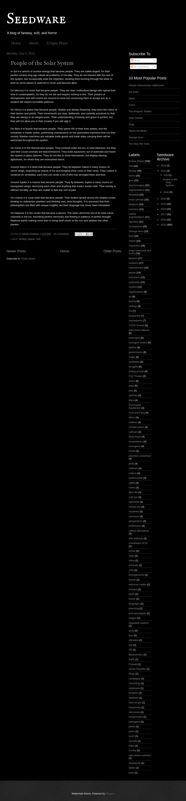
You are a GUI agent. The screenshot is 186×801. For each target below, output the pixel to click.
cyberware (134, 282)
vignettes (133, 221)
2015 (164, 224)
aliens (132, 417)
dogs (131, 385)
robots (132, 240)
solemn (133, 473)
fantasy (23, 239)
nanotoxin (134, 516)
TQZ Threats (135, 376)
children (133, 422)
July (165, 175)
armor (132, 381)
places (31, 239)
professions (135, 525)
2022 (164, 165)
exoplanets (134, 315)
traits (131, 772)
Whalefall (134, 194)
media (132, 451)
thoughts (133, 366)
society (132, 750)
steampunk (135, 763)
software (133, 468)
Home (16, 43)
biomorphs (134, 337)
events (132, 579)
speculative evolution (140, 755)
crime (132, 560)
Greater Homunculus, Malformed (146, 85)
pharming (134, 608)
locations (133, 263)
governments (136, 352)
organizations (136, 291)
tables (132, 767)
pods (131, 463)
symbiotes (134, 361)
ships (131, 745)
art (130, 296)
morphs (133, 286)
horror (132, 175)
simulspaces (135, 226)
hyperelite (134, 501)
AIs (130, 310)
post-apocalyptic (137, 613)
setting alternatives (139, 530)
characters (134, 245)
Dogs (131, 124)
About (34, 43)
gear (131, 180)
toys (131, 635)
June (166, 192)
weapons (133, 204)
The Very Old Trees (139, 143)
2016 (164, 219)
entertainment (136, 267)
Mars (131, 400)
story (131, 630)
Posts (135, 60)
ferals (132, 594)
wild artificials (136, 538)
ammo (132, 550)
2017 (164, 214)
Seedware (36, 19)
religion (133, 618)
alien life (133, 492)
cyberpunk (134, 688)
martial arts (135, 506)
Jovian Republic (137, 669)
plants (132, 726)
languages (134, 603)
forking (132, 301)
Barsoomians (136, 654)
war (131, 645)
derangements (136, 574)
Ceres (132, 487)
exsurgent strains (138, 342)
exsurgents (135, 446)
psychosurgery (136, 185)
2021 (164, 170)
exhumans (134, 277)
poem (132, 731)
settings (133, 306)
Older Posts (112, 251)
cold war (133, 497)
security (133, 741)
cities (131, 555)
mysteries (134, 511)
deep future (135, 436)
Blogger (110, 793)
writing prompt (136, 371)
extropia (133, 589)
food (131, 236)
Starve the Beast (138, 130)
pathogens (134, 721)
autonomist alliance (139, 330)
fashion (133, 347)
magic (132, 357)
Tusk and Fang (137, 412)
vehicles (133, 395)
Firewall (133, 664)
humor (132, 598)
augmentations (136, 190)
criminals (133, 565)
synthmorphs (136, 477)
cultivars (133, 431)
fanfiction (133, 697)
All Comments (140, 66)
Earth (132, 659)
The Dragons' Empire (140, 111)
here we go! (135, 702)
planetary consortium (140, 455)
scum (132, 736)
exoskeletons (136, 441)
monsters (134, 209)
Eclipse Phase (57, 43)
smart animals (136, 199)
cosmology (134, 683)
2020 (164, 198)
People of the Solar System (42, 63)
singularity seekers (139, 622)
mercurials (134, 712)
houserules (135, 707)
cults (131, 570)
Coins (132, 105)
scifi (38, 239)
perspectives (135, 521)
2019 (164, 204)
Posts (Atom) (28, 258)
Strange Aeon (136, 137)
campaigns (134, 678)
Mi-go (132, 673)
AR (130, 649)
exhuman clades (137, 584)
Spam (132, 98)
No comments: (62, 233)
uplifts (132, 482)
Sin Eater (134, 92)
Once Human (136, 118)
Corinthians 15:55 (138, 543)
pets (131, 390)
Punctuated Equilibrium (135, 406)
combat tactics (136, 427)
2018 (164, 209)
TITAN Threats (136, 325)
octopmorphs (136, 716)
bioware (133, 258)
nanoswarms (135, 320)
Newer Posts (16, 251)
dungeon (133, 692)
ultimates (133, 640)
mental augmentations (136, 215)
